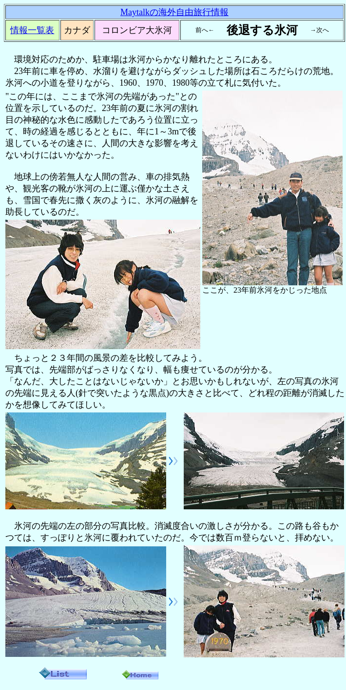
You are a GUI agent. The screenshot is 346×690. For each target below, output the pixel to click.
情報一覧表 (32, 30)
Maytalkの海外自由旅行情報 (174, 12)
